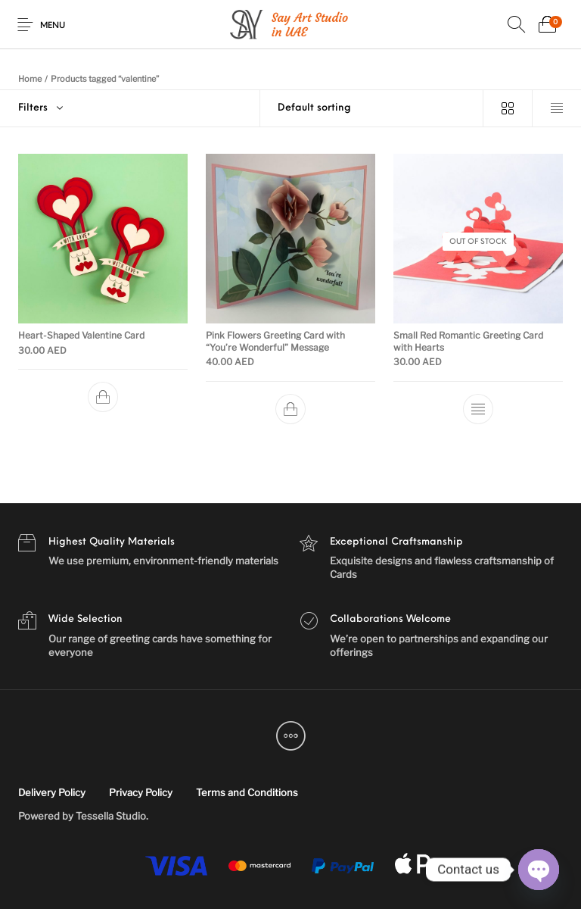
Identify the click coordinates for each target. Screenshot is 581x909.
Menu (52, 26)
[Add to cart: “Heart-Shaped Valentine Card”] (103, 397)
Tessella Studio (111, 816)
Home (30, 78)
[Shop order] (371, 108)
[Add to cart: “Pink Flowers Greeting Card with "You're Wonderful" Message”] (290, 409)
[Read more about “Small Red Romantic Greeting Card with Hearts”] (478, 409)
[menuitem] (51, 793)
